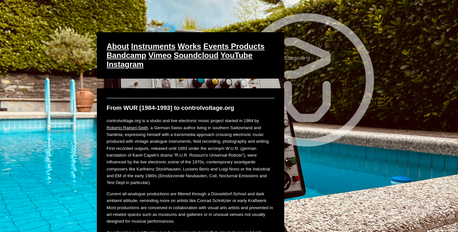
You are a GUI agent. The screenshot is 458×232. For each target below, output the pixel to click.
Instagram (125, 64)
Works (189, 46)
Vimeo (160, 55)
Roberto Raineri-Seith (127, 127)
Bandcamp (126, 55)
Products (248, 46)
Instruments (153, 46)
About (118, 46)
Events (217, 46)
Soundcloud (196, 55)
